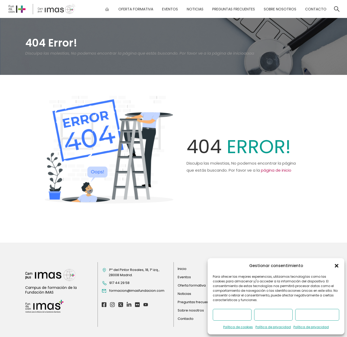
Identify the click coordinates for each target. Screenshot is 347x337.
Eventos (170, 9)
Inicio (182, 269)
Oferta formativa (135, 9)
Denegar (273, 314)
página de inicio (276, 170)
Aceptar (232, 314)
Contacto (315, 9)
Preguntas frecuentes (233, 9)
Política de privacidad (273, 327)
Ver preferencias (317, 314)
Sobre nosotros (280, 9)
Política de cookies (238, 327)
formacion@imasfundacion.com (133, 290)
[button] (336, 265)
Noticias (195, 9)
